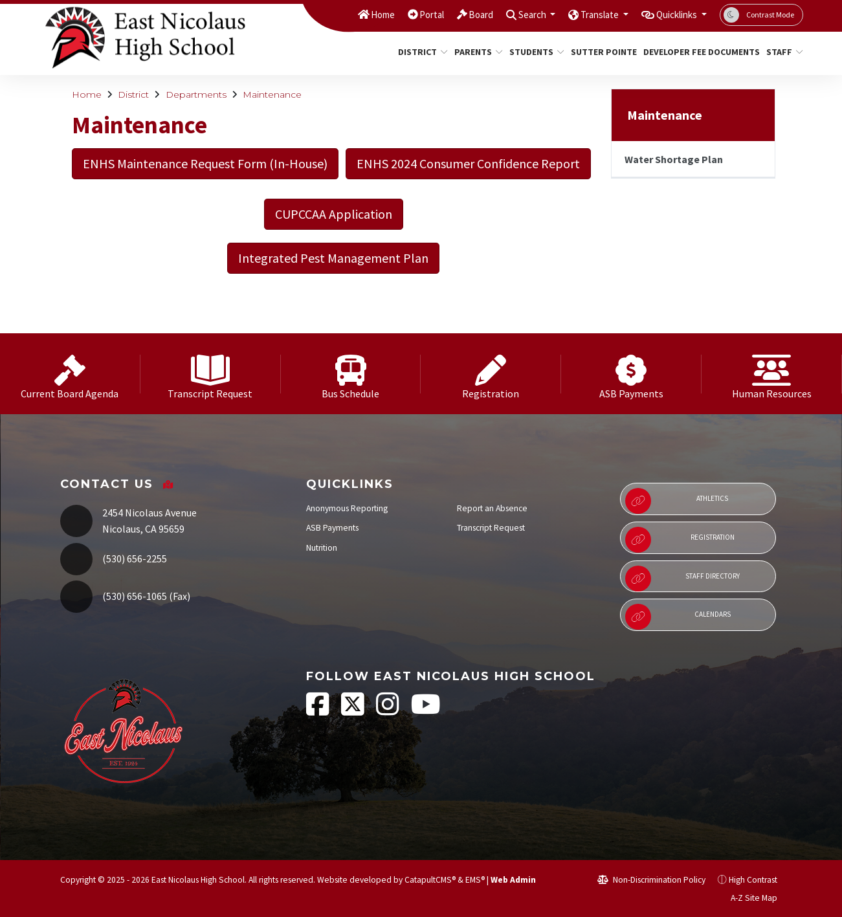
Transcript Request (491, 527)
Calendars (678, 617)
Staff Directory (682, 578)
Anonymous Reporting (347, 508)
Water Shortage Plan (674, 159)
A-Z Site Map (746, 897)
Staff (782, 52)
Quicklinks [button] (672, 14)
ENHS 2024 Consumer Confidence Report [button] (468, 163)
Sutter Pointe (600, 52)
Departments (196, 94)
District (420, 52)
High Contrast (753, 879)
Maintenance (272, 94)
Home (347, 14)
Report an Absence (492, 508)
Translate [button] (585, 14)
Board (453, 14)
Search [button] (510, 14)
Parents (476, 52)
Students (534, 52)
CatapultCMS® (430, 879)
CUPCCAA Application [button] (333, 214)
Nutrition (321, 547)
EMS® (475, 879)
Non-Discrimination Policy (651, 879)
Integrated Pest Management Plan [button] (333, 258)
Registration (680, 540)
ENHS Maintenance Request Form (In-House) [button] (205, 163)
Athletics (676, 501)
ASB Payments (332, 527)
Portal (400, 14)
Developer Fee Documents (695, 52)
